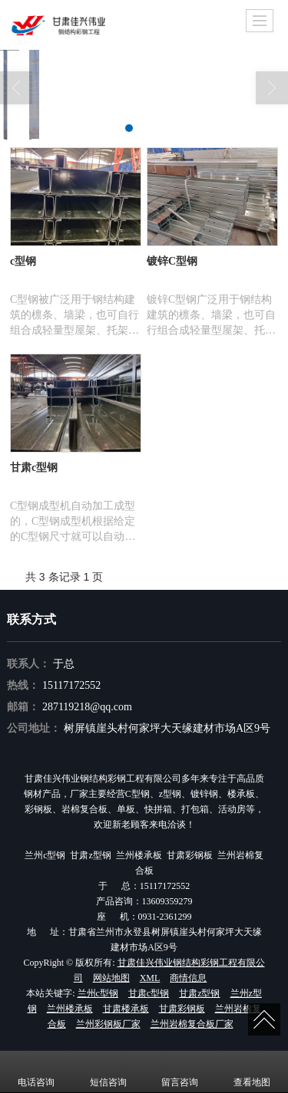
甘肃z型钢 (199, 993)
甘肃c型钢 (148, 993)
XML (150, 978)
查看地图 (251, 1071)
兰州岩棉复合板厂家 (192, 1024)
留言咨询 (179, 1071)
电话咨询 (36, 1071)
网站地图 (111, 978)
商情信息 (188, 978)
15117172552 (71, 685)
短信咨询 (108, 1071)
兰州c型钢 (98, 993)
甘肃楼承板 (126, 1008)
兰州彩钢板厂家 (108, 1024)
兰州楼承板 (70, 1008)
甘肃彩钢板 (182, 1008)
